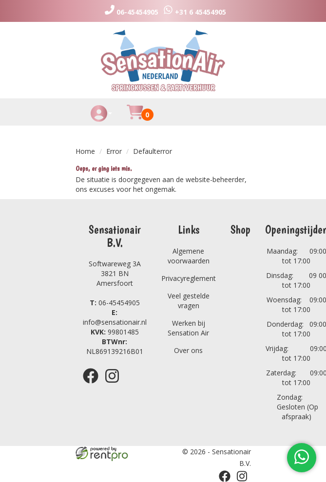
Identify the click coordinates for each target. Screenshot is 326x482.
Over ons (188, 350)
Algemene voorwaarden (189, 255)
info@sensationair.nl (115, 317)
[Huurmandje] (135, 117)
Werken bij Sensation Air (188, 327)
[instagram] (115, 384)
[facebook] (93, 384)
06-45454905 (115, 302)
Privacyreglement (188, 278)
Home (85, 151)
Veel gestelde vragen (189, 300)
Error (114, 151)
